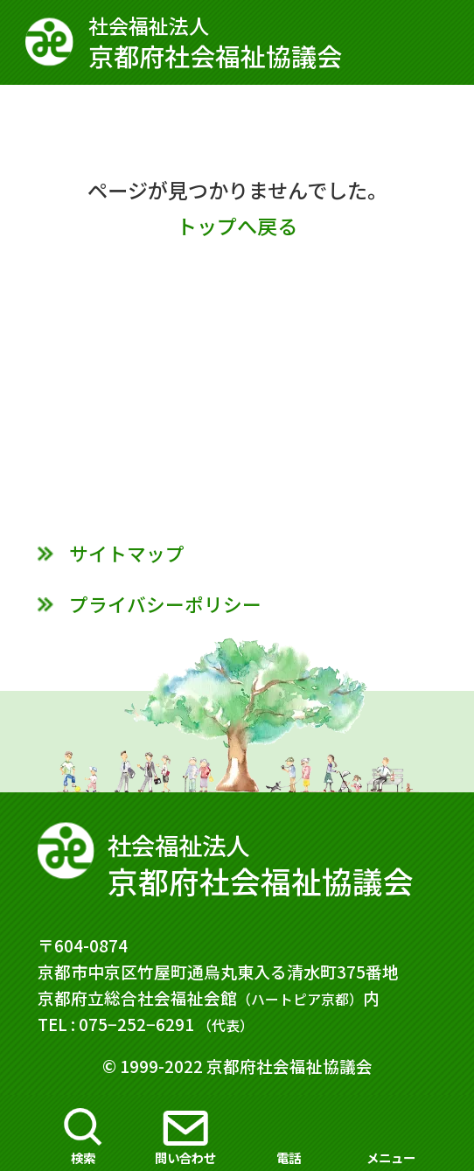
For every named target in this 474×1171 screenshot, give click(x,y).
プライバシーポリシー (165, 603)
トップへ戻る (237, 225)
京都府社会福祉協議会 (237, 42)
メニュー (390, 1157)
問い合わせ (185, 1157)
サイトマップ (127, 553)
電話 (288, 1157)
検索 (83, 1157)
